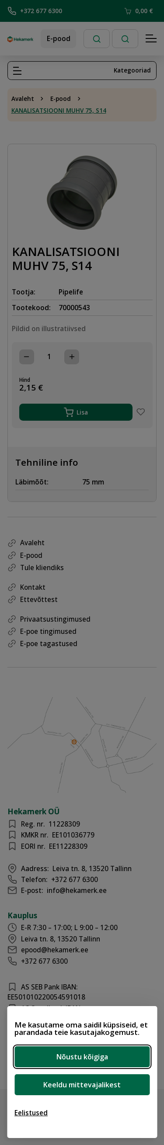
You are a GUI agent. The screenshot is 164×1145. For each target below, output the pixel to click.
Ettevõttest (39, 599)
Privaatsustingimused (55, 619)
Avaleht (22, 99)
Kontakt (32, 587)
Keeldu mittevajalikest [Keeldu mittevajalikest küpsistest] (82, 1085)
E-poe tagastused (48, 643)
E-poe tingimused (48, 631)
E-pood (58, 38)
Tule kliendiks (42, 567)
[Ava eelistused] (31, 1112)
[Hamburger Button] (151, 39)
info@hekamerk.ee (77, 890)
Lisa (76, 412)
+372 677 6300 (34, 11)
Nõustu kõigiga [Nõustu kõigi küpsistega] (82, 1057)
